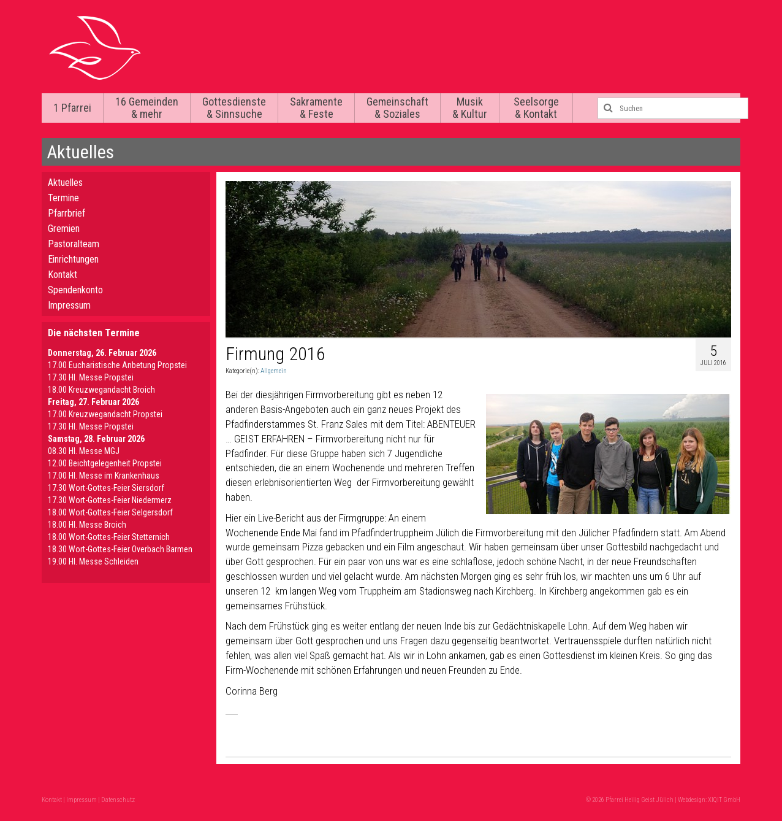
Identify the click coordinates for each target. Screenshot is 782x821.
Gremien (64, 228)
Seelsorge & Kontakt (536, 107)
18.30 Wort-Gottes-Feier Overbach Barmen (120, 549)
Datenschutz (118, 800)
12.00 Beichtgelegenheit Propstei (105, 463)
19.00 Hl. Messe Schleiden (93, 561)
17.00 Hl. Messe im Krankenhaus (103, 475)
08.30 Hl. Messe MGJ (84, 451)
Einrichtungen (73, 259)
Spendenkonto (75, 290)
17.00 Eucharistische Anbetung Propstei (117, 365)
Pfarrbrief (66, 213)
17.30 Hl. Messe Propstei (91, 377)
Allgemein (273, 371)
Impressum (69, 305)
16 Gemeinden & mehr (146, 107)
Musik (469, 107)
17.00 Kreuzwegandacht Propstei (105, 414)
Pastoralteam (73, 244)
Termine (63, 198)
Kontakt (62, 274)
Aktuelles (65, 182)
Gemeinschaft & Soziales (397, 107)
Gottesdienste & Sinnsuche (234, 107)
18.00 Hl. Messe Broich (87, 525)
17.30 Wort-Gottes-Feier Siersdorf (106, 488)
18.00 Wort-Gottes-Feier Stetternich (109, 537)
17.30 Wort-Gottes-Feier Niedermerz (110, 500)
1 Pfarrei (72, 107)
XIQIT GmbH (724, 800)
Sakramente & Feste (316, 107)
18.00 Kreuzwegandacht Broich (101, 390)
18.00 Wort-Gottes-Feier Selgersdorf (110, 512)
